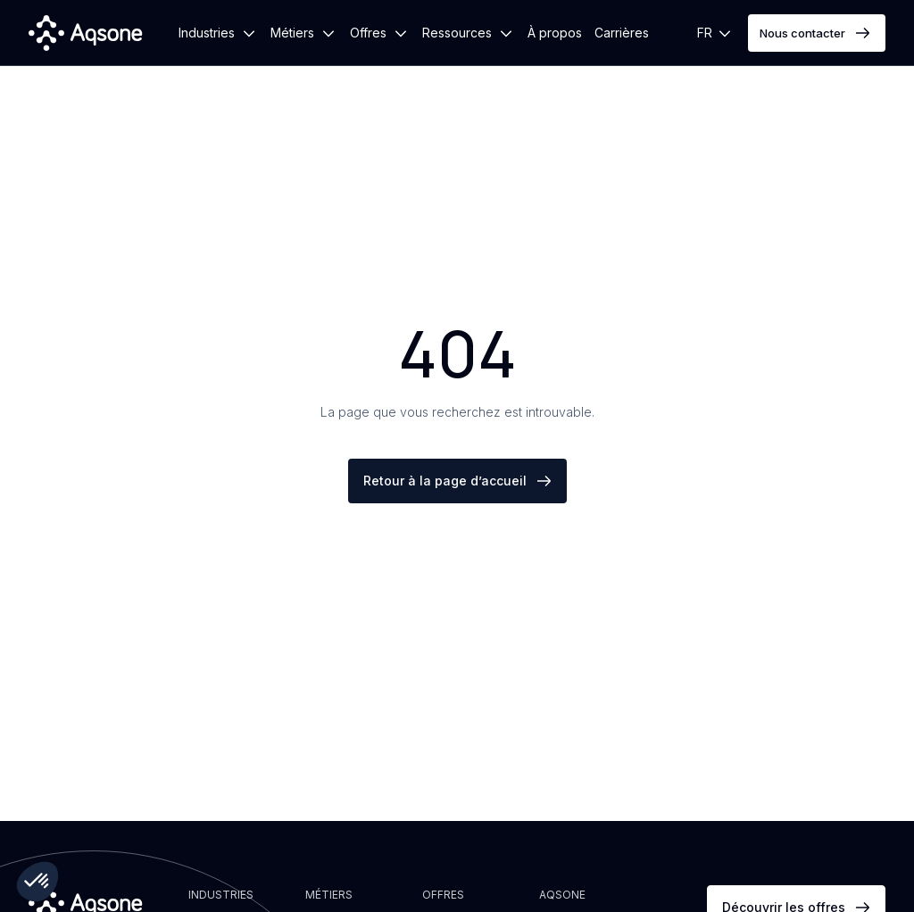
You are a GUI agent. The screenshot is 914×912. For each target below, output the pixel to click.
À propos (555, 33)
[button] (218, 33)
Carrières (621, 33)
